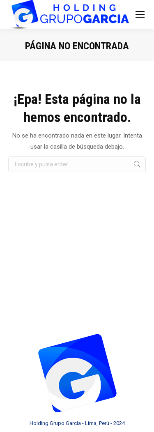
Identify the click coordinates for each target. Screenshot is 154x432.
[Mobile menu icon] (140, 14)
